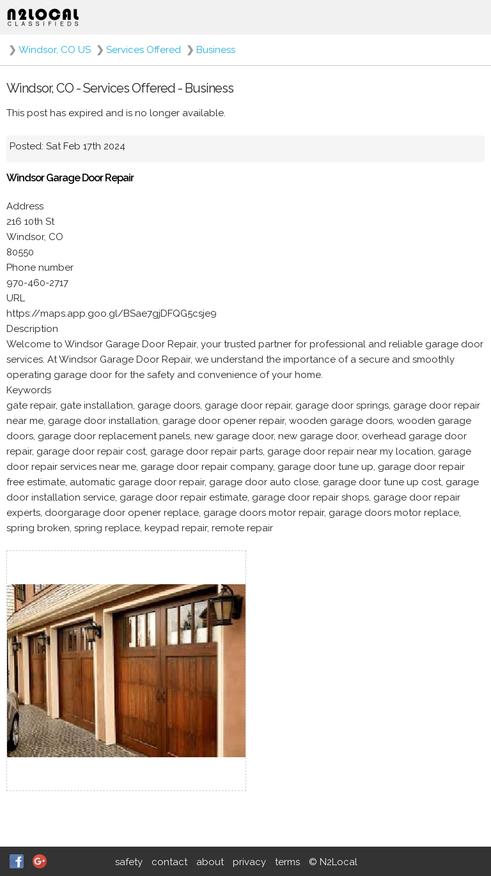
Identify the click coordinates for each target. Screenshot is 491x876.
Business (215, 50)
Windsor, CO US (55, 50)
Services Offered (143, 50)
